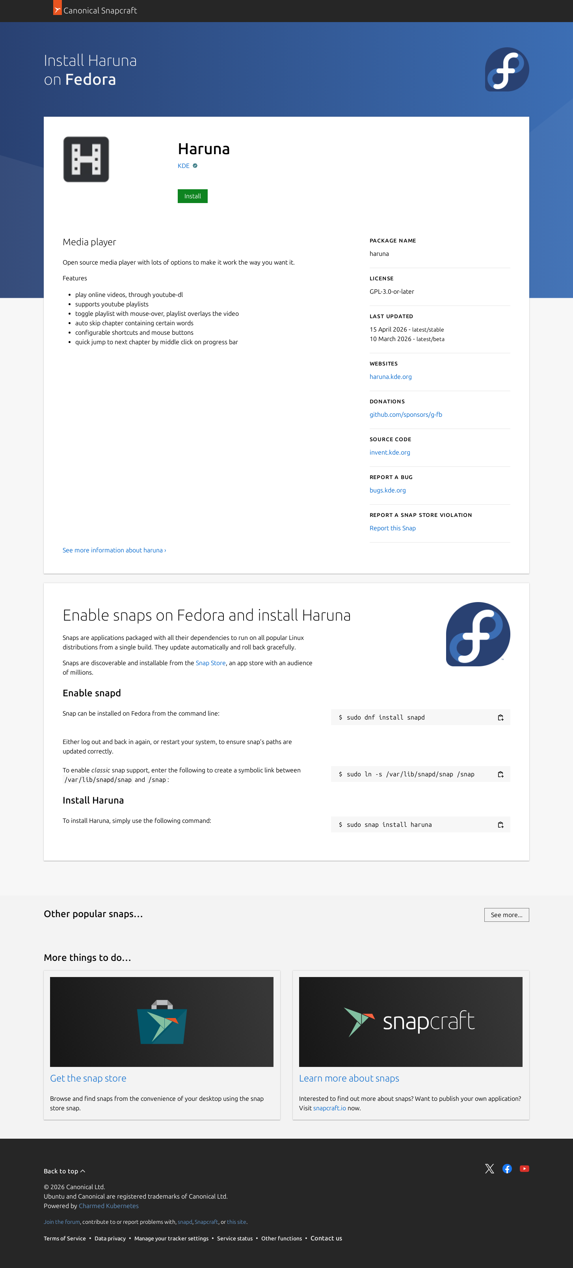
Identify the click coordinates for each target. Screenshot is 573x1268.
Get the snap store (88, 1078)
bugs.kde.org (388, 490)
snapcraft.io (329, 1107)
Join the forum (62, 1222)
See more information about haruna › (114, 550)
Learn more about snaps (349, 1078)
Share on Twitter (490, 1168)
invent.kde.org (390, 452)
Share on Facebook (507, 1168)
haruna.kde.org (391, 376)
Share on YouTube (524, 1168)
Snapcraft (206, 1222)
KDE (184, 165)
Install (192, 196)
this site (236, 1222)
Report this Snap (393, 527)
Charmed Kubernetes (109, 1205)
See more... (507, 914)
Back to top (65, 1171)
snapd (185, 1222)
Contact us (326, 1238)
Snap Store (211, 662)
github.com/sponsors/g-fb (406, 414)
